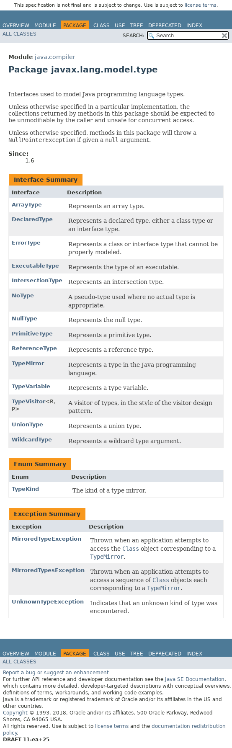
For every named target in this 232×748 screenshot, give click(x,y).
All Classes (19, 34)
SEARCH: (133, 36)
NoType (23, 295)
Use (120, 25)
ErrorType (26, 243)
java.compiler (55, 57)
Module (45, 25)
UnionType (27, 424)
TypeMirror (28, 363)
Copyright (15, 713)
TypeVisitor (28, 401)
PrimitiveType (32, 333)
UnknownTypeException (48, 601)
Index (194, 25)
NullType (24, 318)
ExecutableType (35, 266)
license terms (201, 5)
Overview (16, 25)
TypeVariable (31, 386)
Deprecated (164, 25)
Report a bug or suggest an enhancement (56, 673)
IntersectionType (37, 280)
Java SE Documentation (194, 679)
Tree (136, 25)
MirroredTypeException (46, 539)
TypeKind (25, 489)
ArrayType (27, 204)
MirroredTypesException (48, 570)
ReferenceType (34, 348)
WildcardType (32, 439)
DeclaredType (32, 219)
